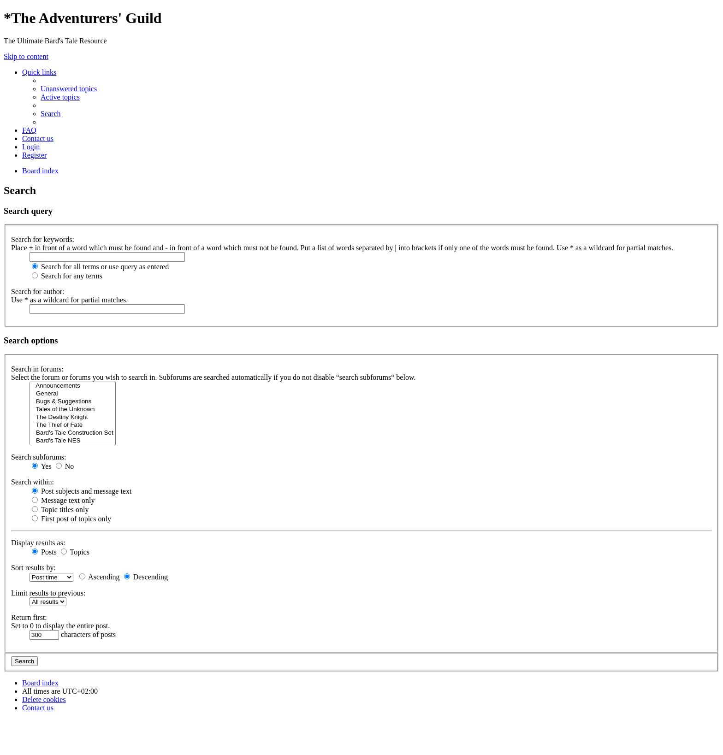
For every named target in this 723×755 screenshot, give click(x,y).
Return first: (29, 617)
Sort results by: (33, 568)
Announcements (72, 386)
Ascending (99, 577)
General (72, 394)
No (65, 466)
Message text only (63, 500)
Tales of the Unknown (72, 409)
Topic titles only (60, 509)
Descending (146, 577)
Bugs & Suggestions (72, 402)
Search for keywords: (42, 239)
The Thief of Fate (72, 425)
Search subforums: (38, 457)
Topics (75, 552)
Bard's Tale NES (72, 441)
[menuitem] (69, 89)
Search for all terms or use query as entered (100, 267)
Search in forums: (37, 369)
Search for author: (38, 291)
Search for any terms (67, 276)
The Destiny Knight (72, 417)
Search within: (32, 482)
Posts (44, 552)
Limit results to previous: (48, 593)
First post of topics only (71, 519)
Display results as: (38, 543)
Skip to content (26, 56)
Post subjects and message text (81, 491)
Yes (42, 466)
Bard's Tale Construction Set (72, 433)
